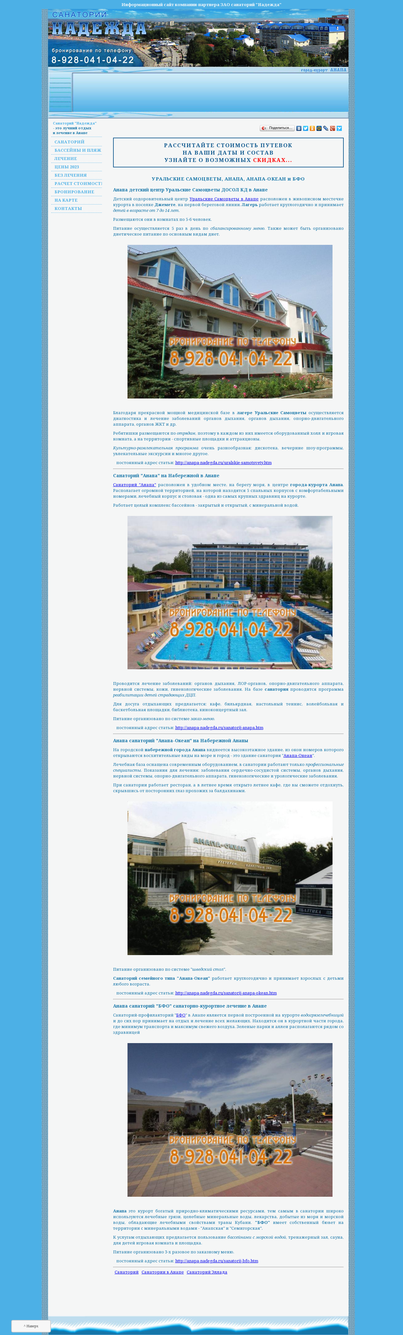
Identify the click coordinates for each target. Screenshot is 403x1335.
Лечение (65, 158)
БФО (180, 1015)
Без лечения (70, 175)
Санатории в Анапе (163, 1272)
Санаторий (69, 142)
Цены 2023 (66, 167)
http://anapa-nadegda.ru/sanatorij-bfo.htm (216, 1261)
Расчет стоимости (79, 183)
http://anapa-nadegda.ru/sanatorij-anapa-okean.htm (226, 993)
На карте (66, 200)
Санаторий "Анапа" (134, 484)
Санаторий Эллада (207, 1272)
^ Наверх (31, 1326)
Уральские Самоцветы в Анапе (224, 199)
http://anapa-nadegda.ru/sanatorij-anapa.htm (219, 727)
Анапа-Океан (298, 755)
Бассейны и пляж (77, 150)
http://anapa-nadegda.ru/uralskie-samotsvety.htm (223, 462)
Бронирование (74, 192)
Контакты (68, 208)
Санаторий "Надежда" (75, 123)
